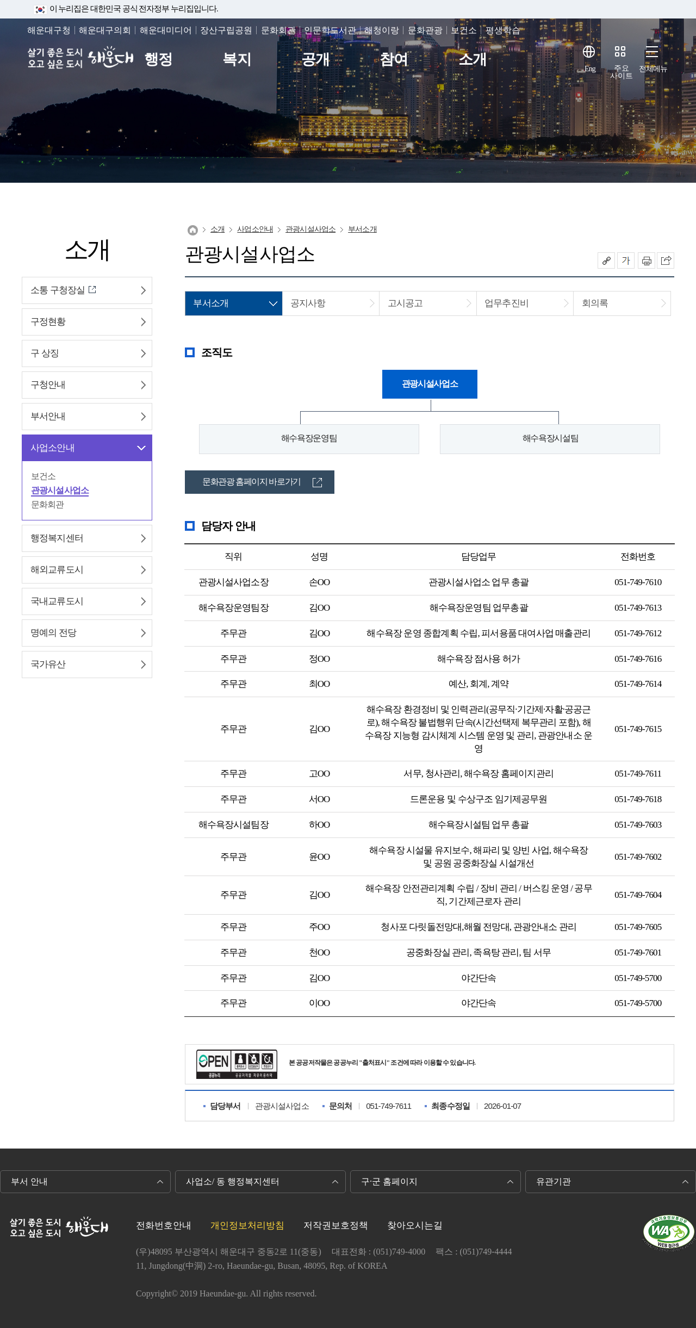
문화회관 (278, 30)
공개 (315, 59)
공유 (606, 260)
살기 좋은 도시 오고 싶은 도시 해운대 (85, 60)
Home (193, 230)
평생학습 (503, 30)
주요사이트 (621, 72)
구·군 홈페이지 (389, 1181)
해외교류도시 (56, 569)
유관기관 (553, 1181)
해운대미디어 (166, 30)
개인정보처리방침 (247, 1225)
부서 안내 (29, 1181)
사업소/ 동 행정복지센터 (232, 1181)
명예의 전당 (53, 633)
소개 (472, 59)
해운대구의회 (105, 30)
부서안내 (48, 416)
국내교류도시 (56, 601)
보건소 (464, 30)
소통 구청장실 (57, 290)
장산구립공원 (226, 30)
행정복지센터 (56, 538)
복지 (236, 59)
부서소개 (362, 229)
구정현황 (48, 322)
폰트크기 (626, 260)
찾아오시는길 (415, 1225)
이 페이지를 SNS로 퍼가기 (665, 260)
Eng (590, 69)
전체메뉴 (653, 69)
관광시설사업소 (60, 490)
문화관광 (425, 30)
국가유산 (48, 664)
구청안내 (48, 385)
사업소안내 (52, 448)
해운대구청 (49, 30)
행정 (158, 59)
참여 (394, 59)
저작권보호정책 (335, 1225)
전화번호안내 (163, 1225)
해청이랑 (381, 30)
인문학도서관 (330, 30)
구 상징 (44, 353)
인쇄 (646, 260)
